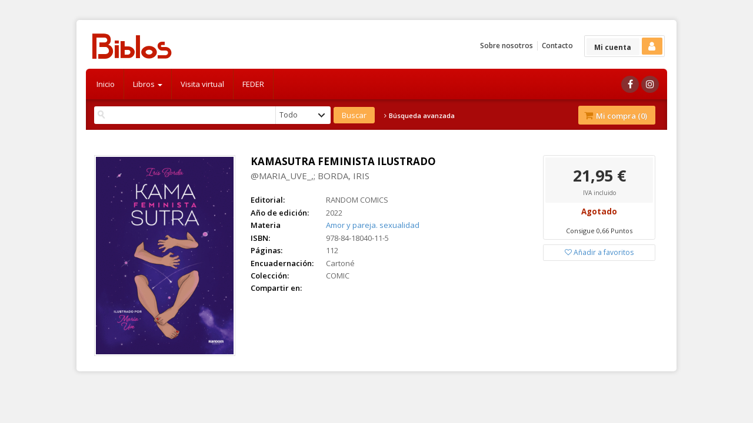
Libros (147, 84)
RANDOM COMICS (357, 199)
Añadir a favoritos (599, 252)
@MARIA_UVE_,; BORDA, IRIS (310, 176)
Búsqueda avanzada (419, 115)
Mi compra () (615, 115)
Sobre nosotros (506, 46)
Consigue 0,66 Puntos (599, 230)
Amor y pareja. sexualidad (372, 225)
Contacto (557, 46)
